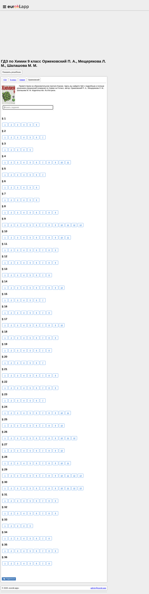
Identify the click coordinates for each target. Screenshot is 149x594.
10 (62, 162)
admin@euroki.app (98, 588)
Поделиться (10, 579)
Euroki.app (18, 7)
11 (68, 162)
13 (81, 225)
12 (74, 225)
